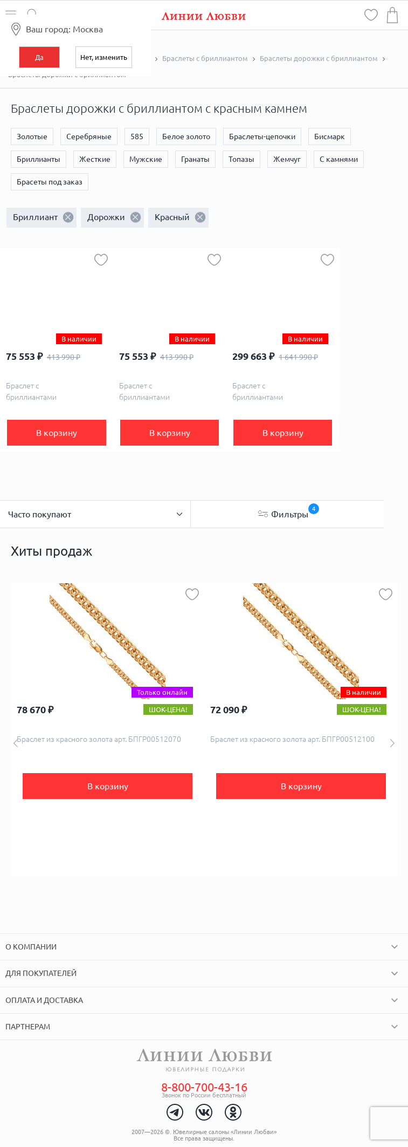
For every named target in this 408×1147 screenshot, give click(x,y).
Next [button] (392, 743)
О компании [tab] (31, 947)
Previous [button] (15, 743)
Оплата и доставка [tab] (44, 1000)
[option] (107, 729)
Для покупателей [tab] (41, 973)
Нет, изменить (103, 57)
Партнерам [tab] (27, 1026)
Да (39, 57)
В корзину (56, 433)
